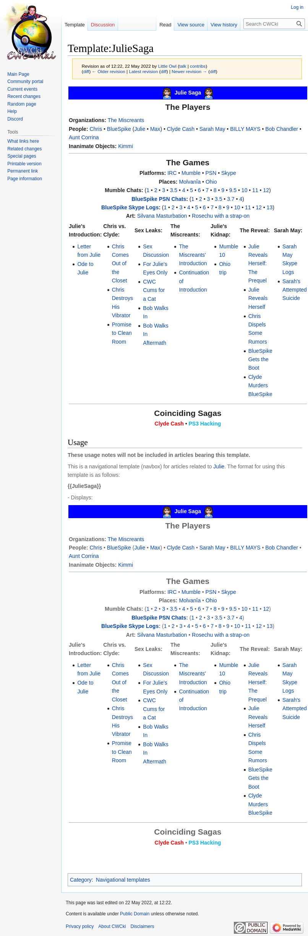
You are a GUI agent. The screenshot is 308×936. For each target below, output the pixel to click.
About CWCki (112, 926)
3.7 (230, 199)
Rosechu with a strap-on (221, 216)
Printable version (24, 163)
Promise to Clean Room (122, 333)
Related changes (24, 149)
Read (165, 25)
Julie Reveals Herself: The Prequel (258, 263)
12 (266, 190)
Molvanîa (190, 182)
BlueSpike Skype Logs (130, 207)
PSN (210, 173)
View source (190, 25)
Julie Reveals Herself (258, 298)
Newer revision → (189, 71)
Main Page (18, 74)
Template (75, 25)
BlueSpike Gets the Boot (260, 359)
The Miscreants (126, 120)
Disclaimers (142, 926)
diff (86, 71)
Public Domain (134, 913)
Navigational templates (123, 880)
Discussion (103, 25)
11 (255, 190)
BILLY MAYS (245, 129)
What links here (23, 141)
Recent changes (24, 96)
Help (12, 111)
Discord (15, 119)
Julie (139, 129)
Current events (22, 89)
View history (224, 25)
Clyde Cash (181, 129)
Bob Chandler (281, 129)
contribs (198, 66)
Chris (95, 129)
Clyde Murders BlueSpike (260, 385)
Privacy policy (80, 926)
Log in (297, 7)
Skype (228, 173)
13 (270, 207)
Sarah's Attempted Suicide (294, 290)
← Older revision (108, 71)
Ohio (211, 182)
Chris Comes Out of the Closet (120, 263)
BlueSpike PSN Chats (158, 199)
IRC (172, 173)
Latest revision (143, 71)
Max (155, 129)
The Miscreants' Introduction (193, 255)
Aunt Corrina (84, 137)
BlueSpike (119, 129)
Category (81, 880)
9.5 (233, 190)
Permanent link (22, 171)
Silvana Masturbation (162, 216)
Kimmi (125, 146)
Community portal (25, 81)
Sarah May (212, 129)
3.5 (173, 190)
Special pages (21, 156)
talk (182, 66)
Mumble (191, 173)
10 (245, 190)
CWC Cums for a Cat (154, 290)
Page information (24, 178)
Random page (21, 104)
